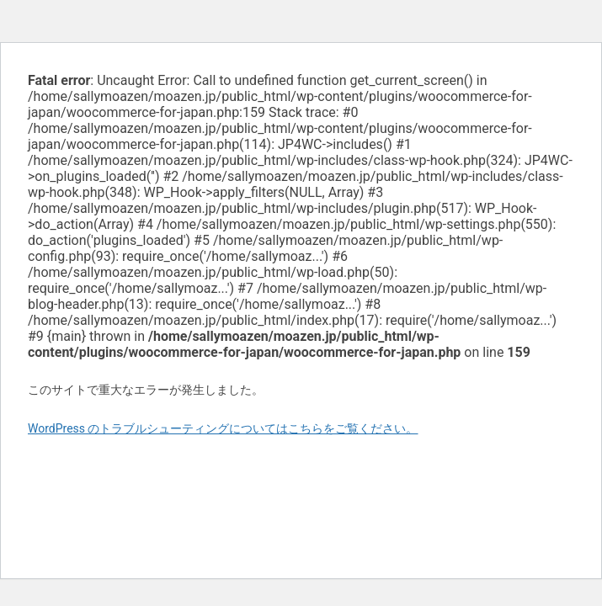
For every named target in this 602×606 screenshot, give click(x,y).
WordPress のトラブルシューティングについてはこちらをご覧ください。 (223, 428)
